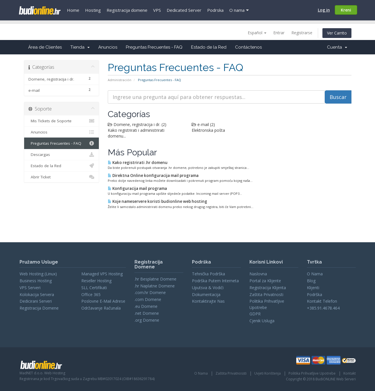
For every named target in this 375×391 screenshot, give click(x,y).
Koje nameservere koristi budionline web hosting (157, 201)
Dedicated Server (184, 10)
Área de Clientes (45, 47)
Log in (324, 10)
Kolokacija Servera (37, 294)
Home (73, 10)
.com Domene (147, 299)
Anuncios (107, 47)
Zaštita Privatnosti (266, 294)
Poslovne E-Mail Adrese (103, 301)
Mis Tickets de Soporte (61, 120)
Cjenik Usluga (261, 320)
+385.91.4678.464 (323, 308)
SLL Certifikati (94, 287)
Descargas (61, 154)
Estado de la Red (208, 47)
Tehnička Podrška (208, 273)
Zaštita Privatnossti (231, 373)
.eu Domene (145, 306)
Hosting (93, 10)
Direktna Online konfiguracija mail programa (153, 175)
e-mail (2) (203, 124)
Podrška (314, 294)
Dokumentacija (206, 294)
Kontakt (349, 373)
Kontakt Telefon (322, 301)
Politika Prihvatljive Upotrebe (312, 373)
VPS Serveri (30, 287)
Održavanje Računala (101, 308)
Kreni (346, 10)
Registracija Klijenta (267, 287)
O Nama (315, 273)
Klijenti (313, 287)
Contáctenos (248, 47)
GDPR (255, 313)
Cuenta (337, 47)
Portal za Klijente (265, 280)
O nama (237, 10)
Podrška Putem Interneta (215, 280)
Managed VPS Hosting (102, 273)
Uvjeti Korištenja (267, 373)
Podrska (215, 10)
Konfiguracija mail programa (137, 188)
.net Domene (146, 313)
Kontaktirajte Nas (208, 301)
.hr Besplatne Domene (155, 279)
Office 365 (91, 294)
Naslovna (258, 273)
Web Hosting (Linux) (38, 273)
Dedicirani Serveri (36, 301)
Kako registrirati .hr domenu (138, 162)
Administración (119, 80)
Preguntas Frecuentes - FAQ (154, 47)
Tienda (80, 47)
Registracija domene (127, 10)
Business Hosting (36, 280)
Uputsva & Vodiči (208, 287)
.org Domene (146, 320)
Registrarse (301, 32)
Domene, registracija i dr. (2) (137, 124)
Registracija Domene (39, 308)
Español (257, 32)
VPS (157, 10)
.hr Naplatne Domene (154, 286)
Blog (311, 280)
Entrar (278, 32)
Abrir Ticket (61, 176)
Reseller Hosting (96, 280)
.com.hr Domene (150, 292)
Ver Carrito (337, 33)
